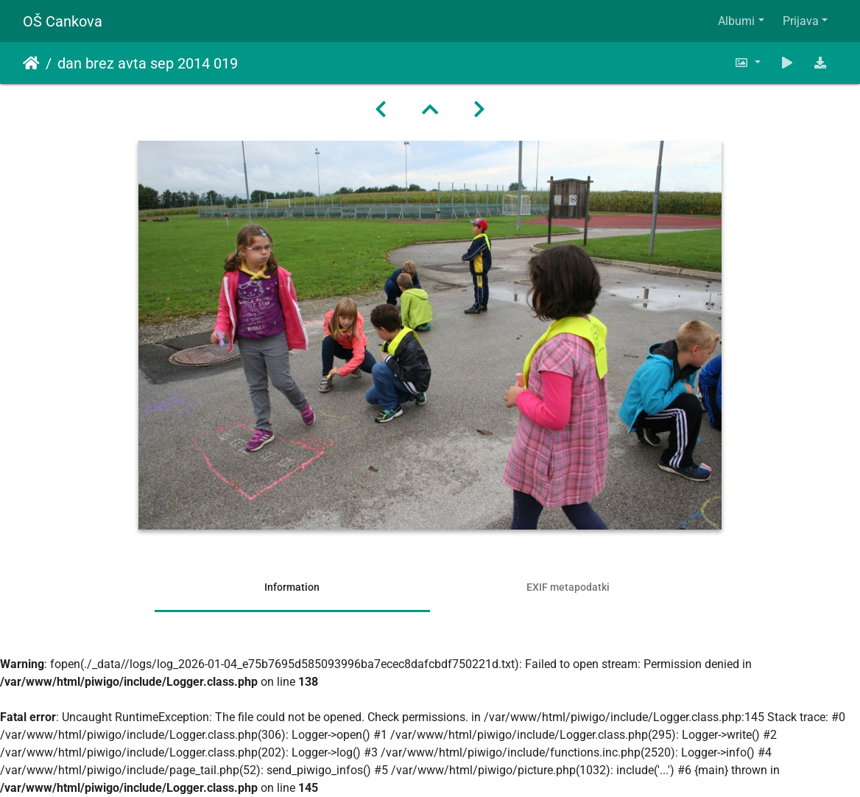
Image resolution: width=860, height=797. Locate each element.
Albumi (736, 21)
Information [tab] (292, 587)
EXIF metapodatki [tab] (568, 587)
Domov (31, 63)
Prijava (801, 21)
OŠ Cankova (62, 21)
